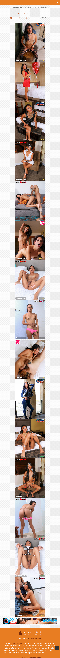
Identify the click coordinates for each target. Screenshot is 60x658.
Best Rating (30, 14)
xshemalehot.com (34, 638)
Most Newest (21, 14)
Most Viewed (38, 14)
